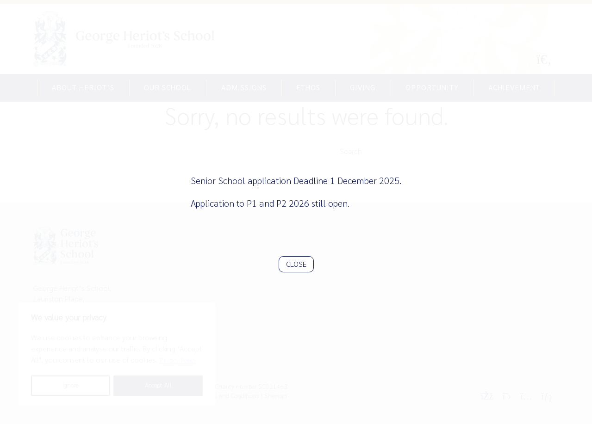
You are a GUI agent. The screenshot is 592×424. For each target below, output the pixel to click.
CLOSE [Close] (296, 264)
